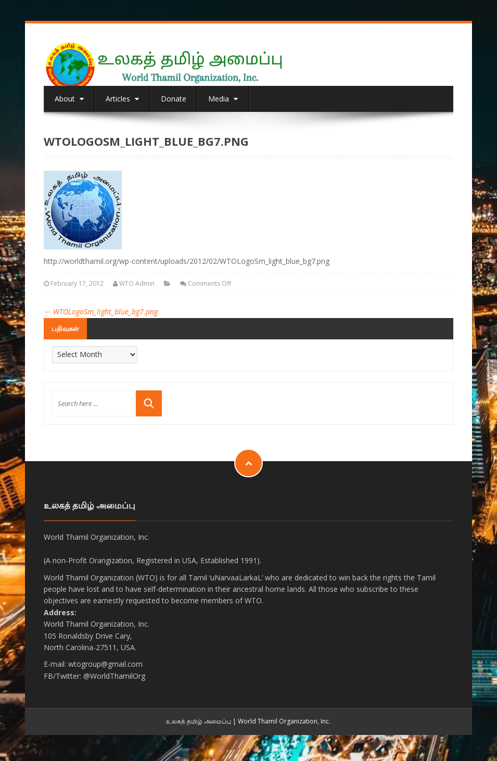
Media (223, 99)
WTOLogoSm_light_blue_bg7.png (101, 311)
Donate (173, 99)
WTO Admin (137, 283)
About (69, 99)
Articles (122, 99)
